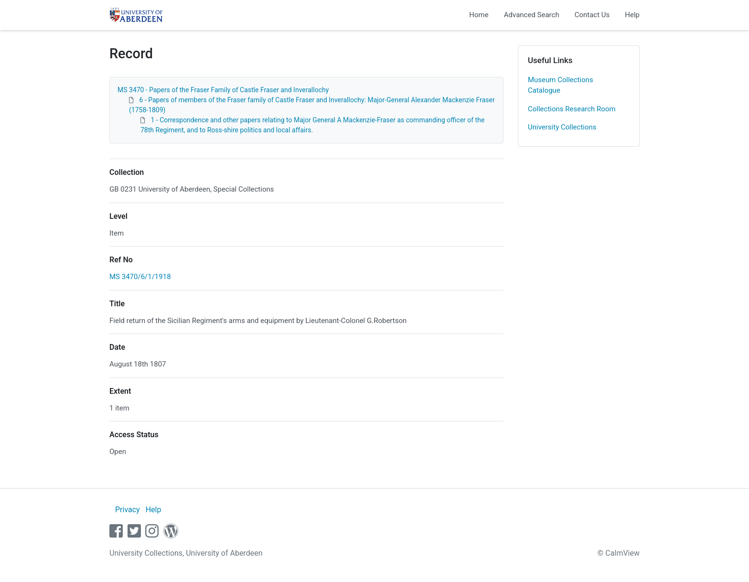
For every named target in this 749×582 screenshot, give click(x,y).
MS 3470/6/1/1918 (140, 276)
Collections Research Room (572, 109)
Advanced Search (531, 15)
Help (632, 15)
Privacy (127, 509)
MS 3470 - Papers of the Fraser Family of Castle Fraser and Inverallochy (223, 90)
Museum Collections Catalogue (560, 85)
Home (478, 15)
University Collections (562, 127)
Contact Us (592, 15)
